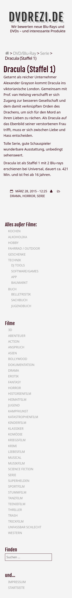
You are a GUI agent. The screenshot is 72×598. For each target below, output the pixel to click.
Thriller (15, 510)
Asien (12, 353)
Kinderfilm (17, 423)
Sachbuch (19, 300)
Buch (12, 289)
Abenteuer (16, 336)
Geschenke (17, 254)
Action (13, 341)
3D (10, 330)
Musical (14, 458)
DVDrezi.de (36, 17)
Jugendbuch (21, 306)
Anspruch (16, 347)
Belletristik (21, 294)
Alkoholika (17, 237)
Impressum (17, 582)
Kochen (14, 231)
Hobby (13, 243)
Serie (44, 53)
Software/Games (24, 271)
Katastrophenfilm (23, 417)
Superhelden (18, 481)
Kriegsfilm (17, 440)
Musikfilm (16, 463)
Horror (28, 196)
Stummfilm (17, 492)
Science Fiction (20, 469)
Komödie (15, 434)
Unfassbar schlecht (24, 527)
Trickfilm (16, 521)
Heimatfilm (17, 399)
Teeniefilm (16, 504)
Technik (14, 260)
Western (15, 533)
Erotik (13, 376)
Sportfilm (16, 486)
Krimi (12, 446)
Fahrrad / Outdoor (24, 248)
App (14, 277)
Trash (13, 515)
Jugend (14, 405)
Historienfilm (19, 394)
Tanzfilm (15, 498)
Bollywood (17, 359)
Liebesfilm (16, 452)
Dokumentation (21, 365)
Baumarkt (19, 283)
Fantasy (14, 382)
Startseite (16, 588)
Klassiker (15, 428)
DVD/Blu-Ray (24, 53)
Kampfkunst (18, 411)
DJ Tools (18, 265)
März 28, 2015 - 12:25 (31, 191)
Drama (15, 196)
